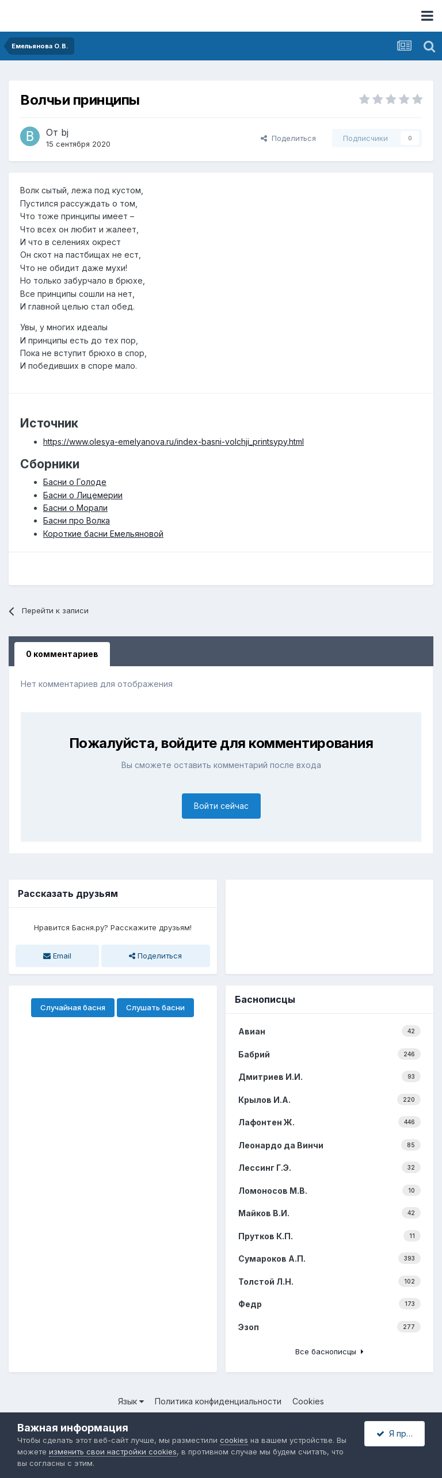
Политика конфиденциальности (218, 1401)
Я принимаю (400, 1433)
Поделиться (288, 138)
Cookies (308, 1401)
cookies (234, 1440)
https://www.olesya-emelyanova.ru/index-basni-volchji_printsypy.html (173, 441)
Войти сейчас (221, 806)
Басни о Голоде (74, 482)
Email (57, 955)
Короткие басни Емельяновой (103, 534)
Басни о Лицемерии (83, 495)
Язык (131, 1401)
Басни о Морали (75, 508)
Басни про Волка (76, 520)
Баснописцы (265, 999)
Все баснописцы (329, 1351)
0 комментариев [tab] (62, 654)
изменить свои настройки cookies (113, 1451)
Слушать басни (155, 1007)
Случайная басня (72, 1007)
